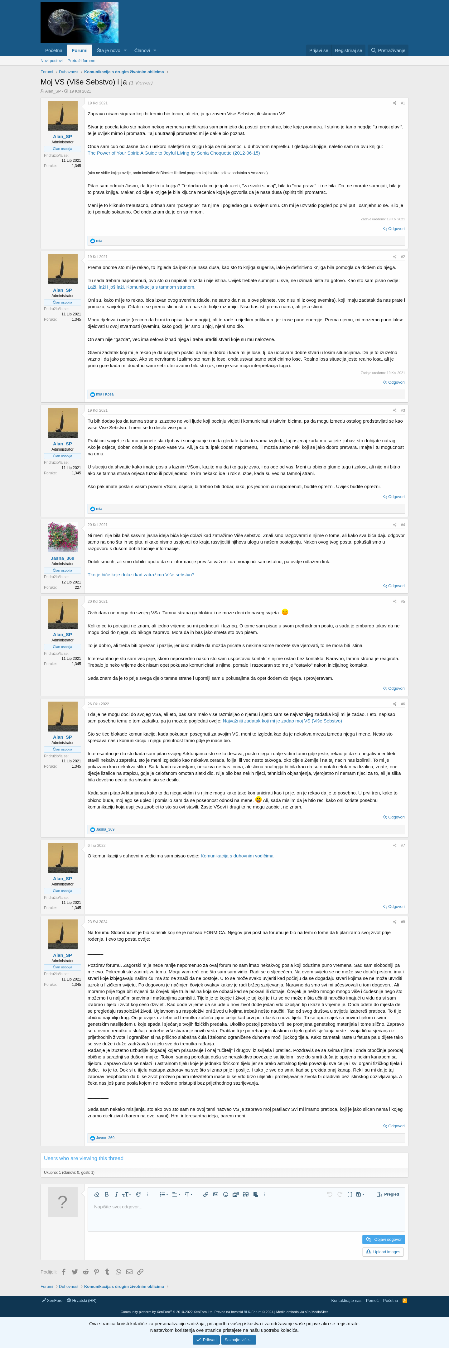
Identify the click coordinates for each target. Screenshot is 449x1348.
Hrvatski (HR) (82, 1300)
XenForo (52, 1300)
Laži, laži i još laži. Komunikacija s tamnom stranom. (142, 287)
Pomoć (372, 1300)
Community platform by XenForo (167, 1312)
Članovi (142, 50)
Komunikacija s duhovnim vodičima (237, 855)
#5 (403, 601)
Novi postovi (52, 60)
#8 (403, 922)
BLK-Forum (252, 1312)
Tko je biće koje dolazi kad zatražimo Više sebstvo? (141, 574)
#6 (403, 704)
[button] (125, 50)
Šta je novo (108, 50)
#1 (403, 103)
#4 (403, 525)
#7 (403, 845)
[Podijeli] (395, 103)
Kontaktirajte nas (346, 1300)
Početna (53, 50)
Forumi (80, 50)
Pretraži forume (81, 60)
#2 (403, 257)
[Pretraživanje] (388, 50)
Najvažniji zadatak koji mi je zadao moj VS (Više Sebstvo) (282, 720)
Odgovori (396, 228)
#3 (403, 410)
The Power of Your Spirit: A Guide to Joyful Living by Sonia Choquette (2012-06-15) (174, 153)
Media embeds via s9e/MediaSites (302, 1312)
